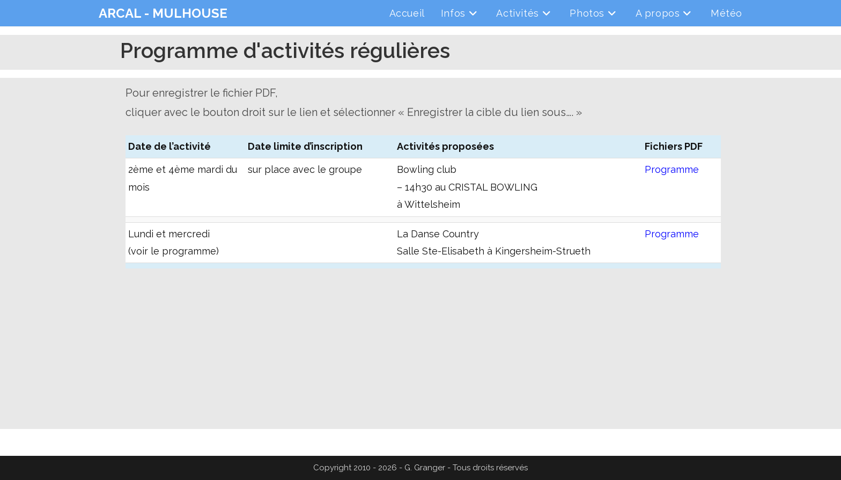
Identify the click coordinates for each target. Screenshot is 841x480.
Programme (672, 169)
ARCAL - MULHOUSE (163, 13)
